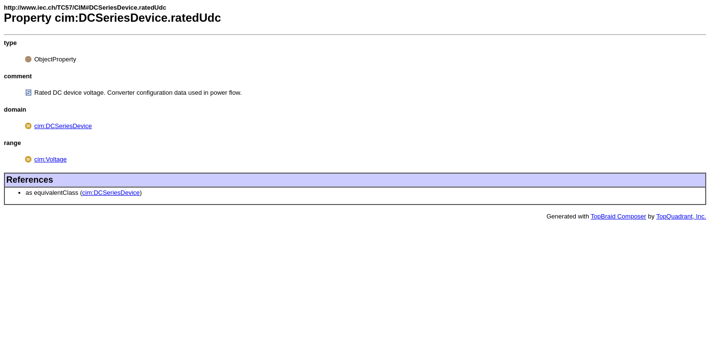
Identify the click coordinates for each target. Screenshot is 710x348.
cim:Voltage (50, 159)
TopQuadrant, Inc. (681, 216)
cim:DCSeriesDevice (63, 126)
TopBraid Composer (618, 216)
